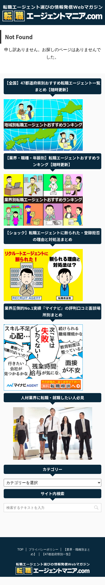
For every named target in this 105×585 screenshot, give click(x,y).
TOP (20, 542)
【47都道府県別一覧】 (57, 546)
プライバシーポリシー (43, 542)
